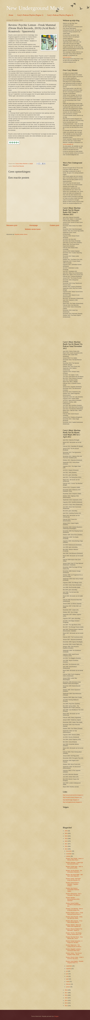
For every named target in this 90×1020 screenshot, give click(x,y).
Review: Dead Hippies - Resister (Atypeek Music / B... (74, 962)
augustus (68, 968)
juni (67, 973)
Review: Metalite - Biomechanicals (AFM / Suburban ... (73, 899)
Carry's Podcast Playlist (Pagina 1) (30, 15)
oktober (68, 856)
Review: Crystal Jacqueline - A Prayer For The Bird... (74, 941)
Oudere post (54, 225)
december (69, 851)
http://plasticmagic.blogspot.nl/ (71, 800)
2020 (66, 846)
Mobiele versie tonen (33, 229)
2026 (66, 830)
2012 (66, 1005)
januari (68, 986)
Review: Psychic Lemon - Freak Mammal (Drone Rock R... (74, 913)
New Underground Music (35, 8)
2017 (66, 992)
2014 (66, 1000)
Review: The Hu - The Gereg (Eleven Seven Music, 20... (74, 933)
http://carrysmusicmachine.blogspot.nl (73, 795)
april (67, 979)
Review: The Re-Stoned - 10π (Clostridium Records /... (74, 871)
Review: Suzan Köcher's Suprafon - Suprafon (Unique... (72, 884)
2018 (66, 990)
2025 (66, 833)
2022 (66, 841)
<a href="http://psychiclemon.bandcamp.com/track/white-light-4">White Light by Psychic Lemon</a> (32, 154)
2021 (66, 843)
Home (11, 15)
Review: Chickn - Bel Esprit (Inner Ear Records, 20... (73, 879)
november (69, 853)
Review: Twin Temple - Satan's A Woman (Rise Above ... (74, 859)
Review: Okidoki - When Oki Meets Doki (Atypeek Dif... (73, 925)
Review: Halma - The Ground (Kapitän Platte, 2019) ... (74, 953)
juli (67, 971)
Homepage (33, 225)
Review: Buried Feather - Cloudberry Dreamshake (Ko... (73, 905)
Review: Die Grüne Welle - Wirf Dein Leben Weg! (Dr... (74, 875)
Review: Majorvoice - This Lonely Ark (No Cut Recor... (74, 945)
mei (67, 976)
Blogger (56, 1016)
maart (68, 981)
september (69, 966)
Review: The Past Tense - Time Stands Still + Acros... (74, 937)
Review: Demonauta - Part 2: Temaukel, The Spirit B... (73, 894)
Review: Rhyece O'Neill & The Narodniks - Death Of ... (74, 929)
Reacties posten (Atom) (21, 234)
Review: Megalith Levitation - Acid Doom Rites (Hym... (73, 949)
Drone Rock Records (18, 166)
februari (68, 984)
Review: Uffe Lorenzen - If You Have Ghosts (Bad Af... (74, 921)
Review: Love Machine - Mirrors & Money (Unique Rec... (74, 909)
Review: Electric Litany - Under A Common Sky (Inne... (75, 958)
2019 (66, 849)
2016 (66, 995)
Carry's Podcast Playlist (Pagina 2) (60, 15)
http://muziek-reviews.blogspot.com (72, 797)
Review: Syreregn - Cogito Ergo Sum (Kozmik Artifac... (74, 863)
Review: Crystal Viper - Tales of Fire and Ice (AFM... (74, 867)
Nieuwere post (11, 225)
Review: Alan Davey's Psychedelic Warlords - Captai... (73, 890)
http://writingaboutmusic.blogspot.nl (72, 802)
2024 (66, 836)
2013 (66, 1003)
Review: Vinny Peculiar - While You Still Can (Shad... (74, 917)
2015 (66, 998)
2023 (66, 838)
